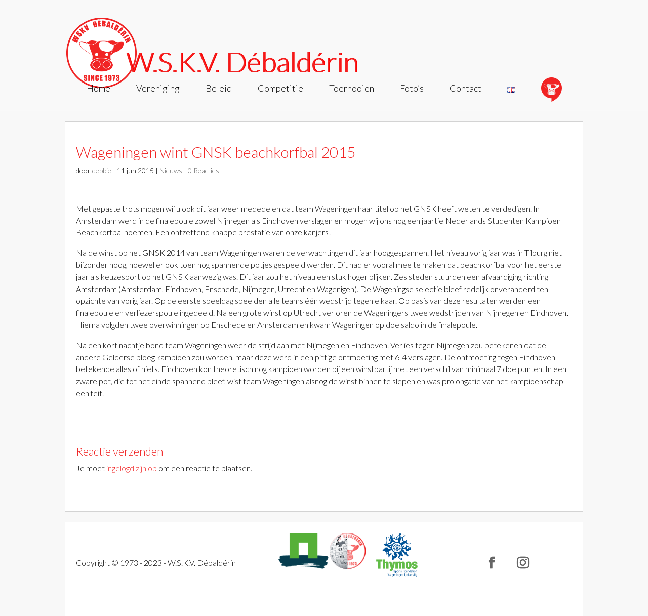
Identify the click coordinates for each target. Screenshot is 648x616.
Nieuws (170, 170)
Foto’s (412, 89)
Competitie (280, 89)
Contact (465, 89)
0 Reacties (203, 170)
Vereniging (158, 89)
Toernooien (351, 89)
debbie (101, 170)
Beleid (219, 89)
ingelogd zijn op (131, 468)
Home (98, 89)
